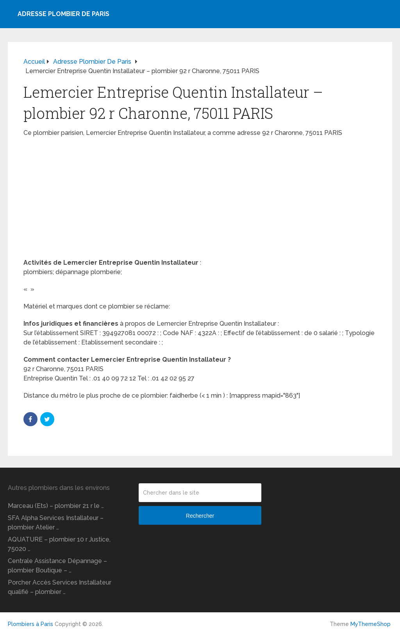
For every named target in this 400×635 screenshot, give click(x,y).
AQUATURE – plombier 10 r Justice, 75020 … (59, 544)
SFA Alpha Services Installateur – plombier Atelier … (56, 522)
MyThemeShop (370, 624)
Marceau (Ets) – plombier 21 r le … (56, 505)
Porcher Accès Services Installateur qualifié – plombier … (59, 587)
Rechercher (200, 516)
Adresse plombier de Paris (63, 14)
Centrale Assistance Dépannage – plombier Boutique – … (57, 565)
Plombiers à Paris (30, 624)
